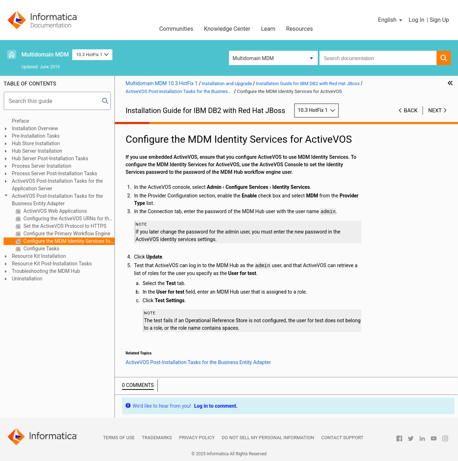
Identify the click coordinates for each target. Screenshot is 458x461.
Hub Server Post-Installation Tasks (50, 158)
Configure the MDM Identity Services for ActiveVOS (68, 241)
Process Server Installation (41, 166)
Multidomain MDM (45, 54)
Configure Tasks (40, 248)
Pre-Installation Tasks (36, 136)
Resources (299, 28)
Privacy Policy (196, 437)
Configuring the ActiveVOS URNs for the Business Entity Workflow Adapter (68, 218)
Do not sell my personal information (268, 437)
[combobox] (378, 58)
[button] (390, 20)
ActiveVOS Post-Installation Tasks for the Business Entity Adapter (57, 199)
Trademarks (157, 437)
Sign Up (439, 19)
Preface (20, 121)
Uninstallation (27, 278)
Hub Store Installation (36, 143)
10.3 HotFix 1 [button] (92, 54)
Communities (176, 28)
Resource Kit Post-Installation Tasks (52, 263)
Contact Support (342, 437)
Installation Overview (35, 128)
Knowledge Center (227, 28)
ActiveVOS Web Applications (54, 211)
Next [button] (435, 110)
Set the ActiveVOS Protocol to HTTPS (64, 226)
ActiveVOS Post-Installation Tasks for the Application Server (57, 184)
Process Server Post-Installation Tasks (54, 173)
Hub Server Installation (37, 151)
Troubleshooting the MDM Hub (46, 271)
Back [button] (411, 110)
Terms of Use (119, 437)
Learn (268, 28)
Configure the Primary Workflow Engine (66, 233)
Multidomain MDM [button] (253, 58)
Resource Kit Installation (39, 256)
